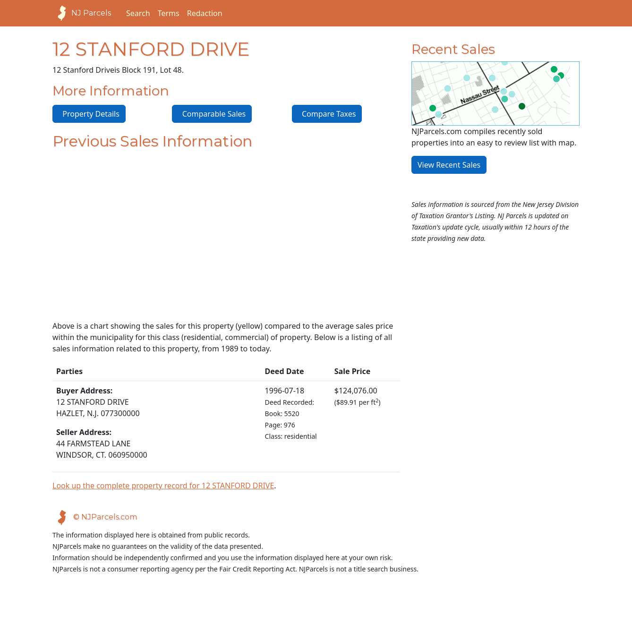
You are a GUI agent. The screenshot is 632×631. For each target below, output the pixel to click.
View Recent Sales (449, 165)
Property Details (89, 114)
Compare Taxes (327, 114)
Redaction (204, 13)
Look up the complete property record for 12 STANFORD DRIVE (163, 485)
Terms (168, 13)
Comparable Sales (212, 114)
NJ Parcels (81, 13)
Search (138, 13)
